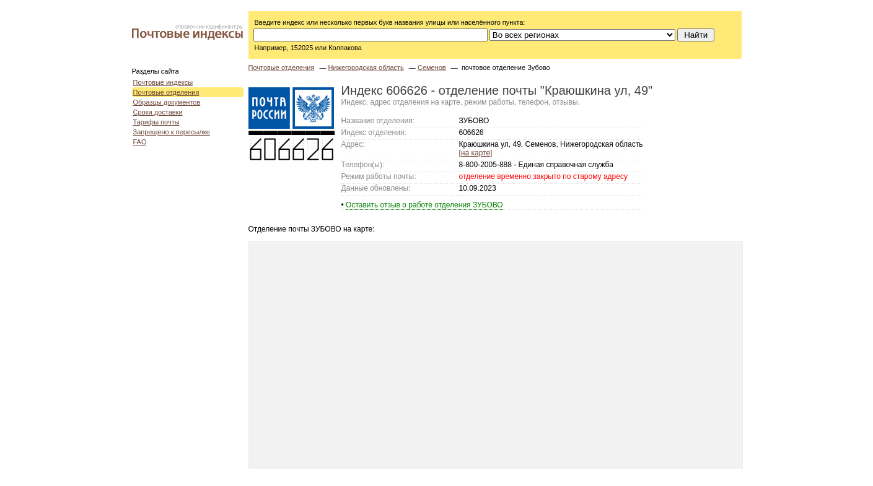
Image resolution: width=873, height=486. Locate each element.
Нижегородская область (366, 67)
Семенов (432, 67)
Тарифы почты (156, 122)
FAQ (140, 141)
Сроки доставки (158, 112)
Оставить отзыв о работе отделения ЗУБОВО (424, 205)
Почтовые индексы (163, 82)
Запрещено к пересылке (171, 132)
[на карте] (476, 153)
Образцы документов (167, 102)
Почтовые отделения (166, 92)
